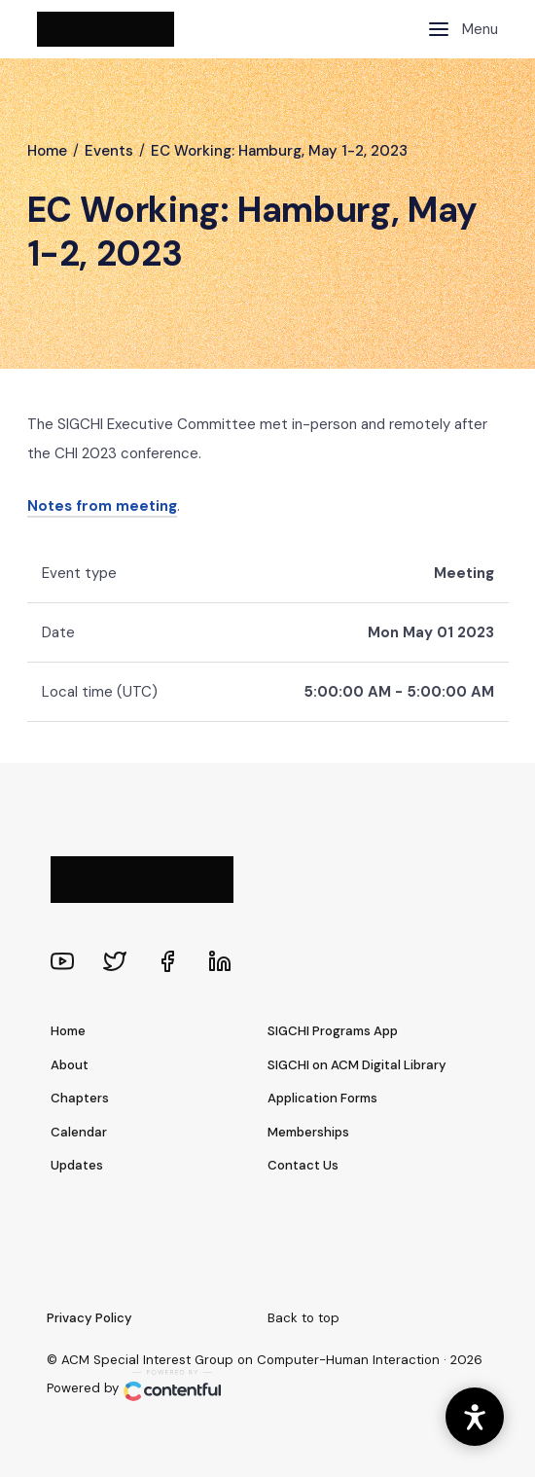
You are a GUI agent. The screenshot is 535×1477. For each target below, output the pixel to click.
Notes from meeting (102, 506)
